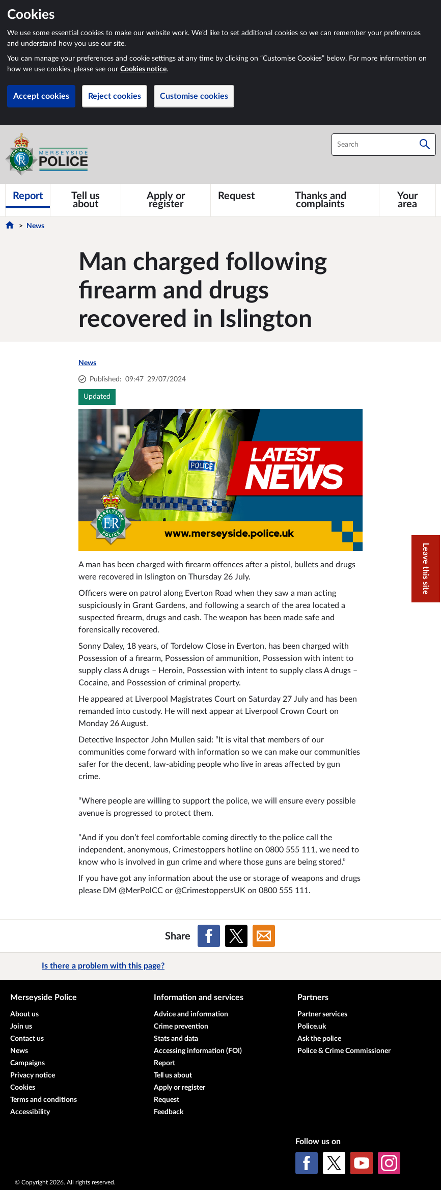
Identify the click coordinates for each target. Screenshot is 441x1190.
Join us (21, 1026)
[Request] (236, 196)
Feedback (168, 1112)
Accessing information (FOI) (198, 1051)
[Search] (425, 144)
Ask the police (319, 1038)
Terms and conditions (43, 1099)
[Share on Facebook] (209, 936)
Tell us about (173, 1075)
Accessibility (30, 1112)
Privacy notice (32, 1075)
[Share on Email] (264, 936)
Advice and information (191, 1014)
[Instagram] (389, 1163)
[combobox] (384, 144)
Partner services (322, 1014)
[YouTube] (361, 1163)
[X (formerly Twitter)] (334, 1163)
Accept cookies (41, 96)
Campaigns (27, 1063)
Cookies (22, 1087)
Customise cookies (194, 96)
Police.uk (311, 1026)
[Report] (28, 196)
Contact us (27, 1038)
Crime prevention (181, 1026)
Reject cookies (114, 96)
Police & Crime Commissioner (344, 1051)
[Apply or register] (165, 200)
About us (24, 1014)
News (35, 226)
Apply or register (179, 1087)
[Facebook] (306, 1163)
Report (164, 1063)
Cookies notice (143, 69)
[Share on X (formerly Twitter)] (236, 936)
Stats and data (176, 1038)
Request (166, 1099)
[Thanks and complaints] (320, 200)
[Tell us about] (85, 200)
